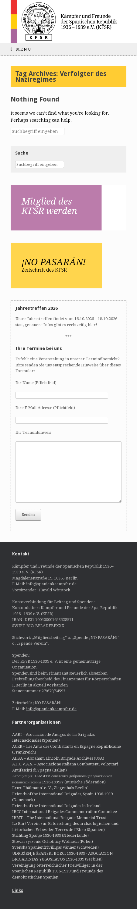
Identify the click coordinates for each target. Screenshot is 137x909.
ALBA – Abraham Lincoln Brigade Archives (52, 758)
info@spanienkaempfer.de (51, 709)
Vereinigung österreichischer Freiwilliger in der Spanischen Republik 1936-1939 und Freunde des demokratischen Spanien (57, 871)
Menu (21, 49)
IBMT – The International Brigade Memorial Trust (59, 817)
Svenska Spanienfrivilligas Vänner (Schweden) (55, 847)
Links (17, 890)
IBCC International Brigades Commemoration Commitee (64, 811)
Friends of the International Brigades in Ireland (56, 806)
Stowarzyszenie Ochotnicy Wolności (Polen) (52, 841)
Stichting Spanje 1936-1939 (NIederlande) (50, 835)
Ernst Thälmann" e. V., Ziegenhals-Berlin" (50, 788)
